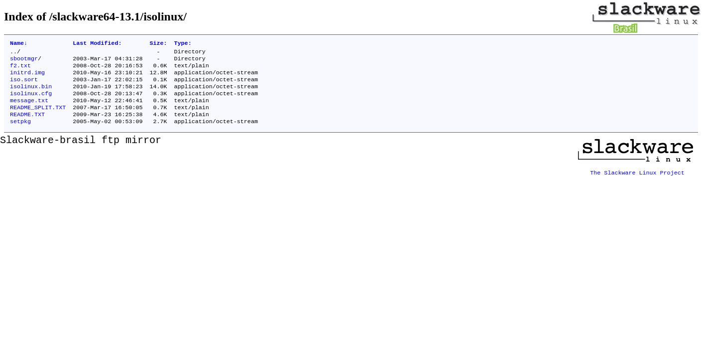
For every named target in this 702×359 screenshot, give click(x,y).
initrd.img (27, 77)
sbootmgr (24, 61)
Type (183, 44)
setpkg (20, 133)
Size (158, 44)
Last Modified (97, 44)
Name (18, 44)
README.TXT (27, 125)
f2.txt (20, 69)
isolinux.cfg (31, 101)
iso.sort (24, 85)
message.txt (29, 109)
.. (13, 53)
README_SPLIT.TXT (38, 117)
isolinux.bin (31, 93)
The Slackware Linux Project (637, 181)
